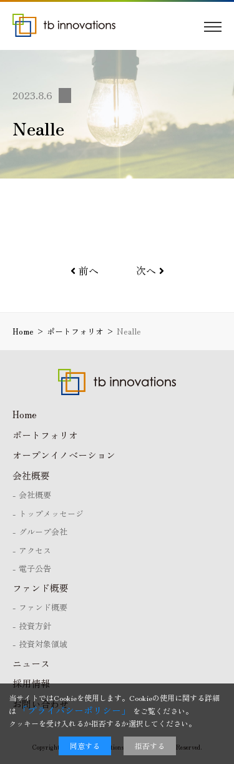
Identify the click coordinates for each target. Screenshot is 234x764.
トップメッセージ (51, 513)
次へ (150, 270)
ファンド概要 (40, 587)
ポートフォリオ (45, 434)
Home (24, 414)
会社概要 (31, 475)
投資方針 (35, 626)
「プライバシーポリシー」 (74, 710)
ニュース (31, 663)
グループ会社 (43, 531)
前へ (85, 270)
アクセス (35, 550)
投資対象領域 (43, 644)
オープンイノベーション (63, 454)
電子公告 (35, 568)
